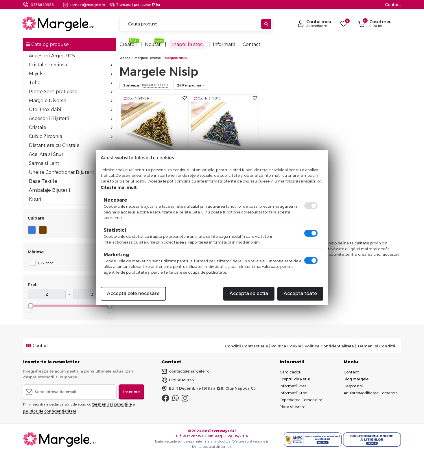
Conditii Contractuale (246, 346)
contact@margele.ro (84, 5)
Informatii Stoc (293, 392)
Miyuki (71, 73)
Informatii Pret (293, 386)
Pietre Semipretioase (71, 91)
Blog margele (356, 379)
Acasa (125, 58)
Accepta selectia (249, 293)
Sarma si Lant (71, 163)
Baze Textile (43, 181)
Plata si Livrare (292, 406)
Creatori (128, 44)
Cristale (71, 127)
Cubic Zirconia (71, 136)
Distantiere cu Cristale (54, 145)
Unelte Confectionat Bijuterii (61, 172)
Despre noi (353, 386)
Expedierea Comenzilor (301, 399)
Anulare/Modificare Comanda (371, 392)
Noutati (153, 44)
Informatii (224, 44)
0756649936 (42, 5)
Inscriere (131, 391)
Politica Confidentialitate (329, 346)
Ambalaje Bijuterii (71, 190)
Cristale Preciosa (71, 64)
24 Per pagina (189, 85)
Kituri (35, 199)
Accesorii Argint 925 (52, 55)
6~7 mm (44, 263)
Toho (71, 82)
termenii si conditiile (112, 404)
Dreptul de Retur (295, 379)
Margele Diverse (71, 100)
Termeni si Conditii (376, 346)
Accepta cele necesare (133, 293)
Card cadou (290, 372)
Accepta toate (300, 293)
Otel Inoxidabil (71, 109)
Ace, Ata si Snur (71, 154)
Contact (393, 4)
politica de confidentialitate (49, 411)
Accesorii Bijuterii (71, 118)
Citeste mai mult (119, 187)
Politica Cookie (286, 346)
